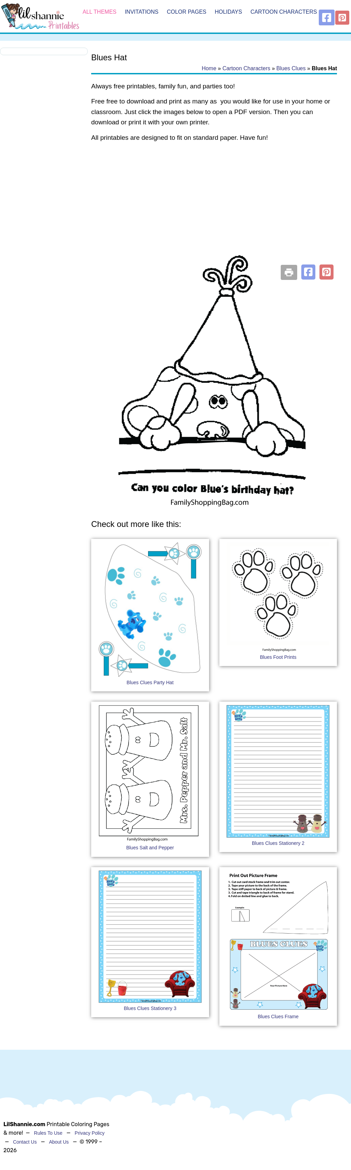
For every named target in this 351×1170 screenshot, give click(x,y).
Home (209, 68)
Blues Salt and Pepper (150, 847)
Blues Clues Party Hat (149, 682)
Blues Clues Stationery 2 (278, 843)
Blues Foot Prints (278, 657)
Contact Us (25, 1142)
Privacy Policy (90, 1133)
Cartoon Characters (284, 12)
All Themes (100, 12)
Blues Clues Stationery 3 (150, 1008)
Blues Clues (290, 68)
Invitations (141, 12)
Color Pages (186, 12)
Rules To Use (48, 1133)
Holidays (228, 12)
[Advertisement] (214, 203)
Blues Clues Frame (278, 1016)
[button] (308, 272)
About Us (59, 1142)
